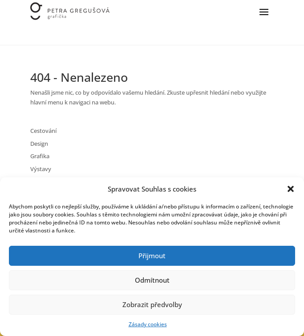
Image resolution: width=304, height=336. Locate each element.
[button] (290, 188)
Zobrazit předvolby (152, 304)
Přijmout (152, 255)
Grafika (39, 156)
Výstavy (40, 169)
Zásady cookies (148, 324)
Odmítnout (152, 280)
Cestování (43, 131)
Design (39, 144)
